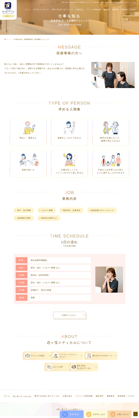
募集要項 (115, 7)
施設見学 (106, 7)
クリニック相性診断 (93, 7)
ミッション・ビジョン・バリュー (71, 356)
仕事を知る (80, 7)
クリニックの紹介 (31, 356)
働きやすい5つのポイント (110, 356)
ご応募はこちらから (68, 315)
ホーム (28, 7)
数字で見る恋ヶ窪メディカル (62, 7)
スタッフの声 (48, 369)
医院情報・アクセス (128, 7)
